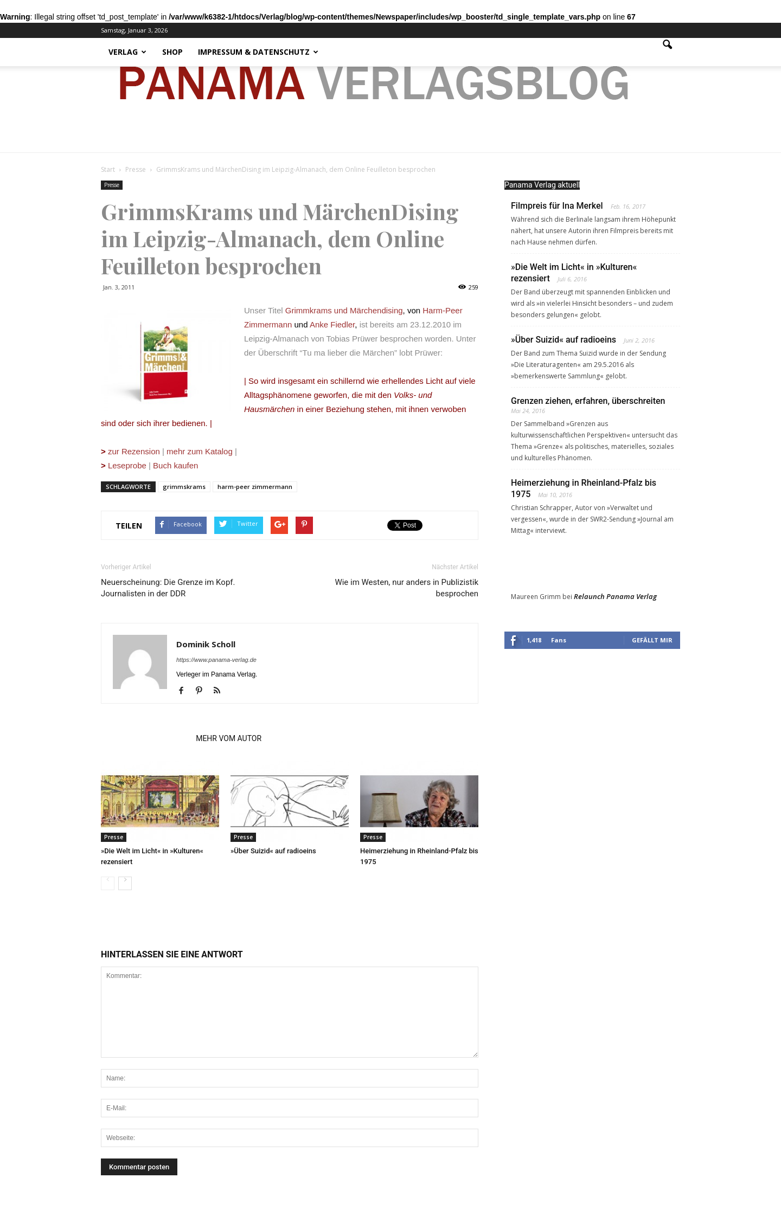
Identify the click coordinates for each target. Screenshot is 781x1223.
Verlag (127, 52)
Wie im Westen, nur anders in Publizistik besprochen (406, 587)
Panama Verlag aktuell (542, 185)
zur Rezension (134, 451)
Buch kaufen (175, 465)
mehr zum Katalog (200, 451)
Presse (111, 185)
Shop (172, 52)
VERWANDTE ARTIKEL (145, 738)
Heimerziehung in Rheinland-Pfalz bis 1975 (583, 488)
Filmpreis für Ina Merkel (557, 206)
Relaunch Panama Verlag (615, 596)
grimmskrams (184, 486)
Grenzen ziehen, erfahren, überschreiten (588, 401)
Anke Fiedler (332, 324)
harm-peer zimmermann (254, 486)
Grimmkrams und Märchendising (344, 310)
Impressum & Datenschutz (258, 52)
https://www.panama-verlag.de (216, 659)
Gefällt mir (652, 640)
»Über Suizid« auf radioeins (273, 851)
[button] (667, 52)
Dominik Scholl (205, 644)
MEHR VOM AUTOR (228, 738)
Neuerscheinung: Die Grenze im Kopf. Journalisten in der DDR (168, 587)
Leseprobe (123, 465)
